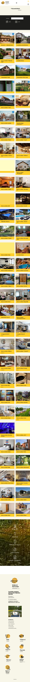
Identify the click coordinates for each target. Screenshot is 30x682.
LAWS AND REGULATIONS (12, 628)
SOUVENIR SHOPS (11, 622)
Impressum (15, 679)
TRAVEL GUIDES (10, 625)
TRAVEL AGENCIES (11, 621)
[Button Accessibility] (28, 5)
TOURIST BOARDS (11, 626)
